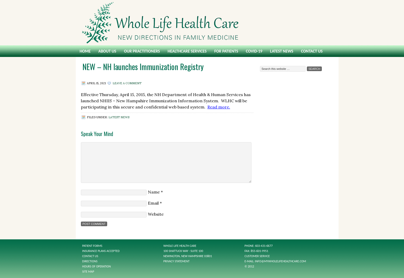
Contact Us (312, 51)
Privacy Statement (176, 261)
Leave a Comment (127, 83)
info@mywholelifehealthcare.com (280, 261)
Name (154, 192)
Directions (89, 261)
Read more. (218, 106)
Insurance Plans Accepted (101, 251)
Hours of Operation (96, 266)
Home (85, 51)
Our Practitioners (142, 51)
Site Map (88, 271)
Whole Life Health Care (202, 22)
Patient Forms (92, 246)
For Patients (226, 51)
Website (156, 214)
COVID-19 (254, 51)
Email (153, 203)
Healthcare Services (187, 51)
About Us (107, 51)
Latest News (281, 51)
